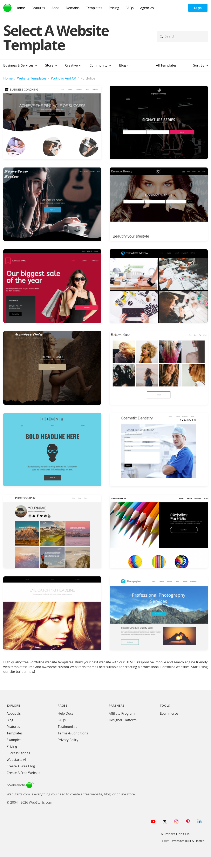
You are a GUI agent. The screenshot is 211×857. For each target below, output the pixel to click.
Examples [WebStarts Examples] (14, 740)
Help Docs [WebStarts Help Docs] (65, 713)
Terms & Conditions (73, 733)
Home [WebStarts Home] (20, 8)
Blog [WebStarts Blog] (10, 720)
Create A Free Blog (21, 766)
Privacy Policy (68, 740)
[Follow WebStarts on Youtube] (153, 821)
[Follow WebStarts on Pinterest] (188, 821)
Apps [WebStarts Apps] (55, 8)
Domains (72, 8)
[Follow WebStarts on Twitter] (165, 821)
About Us (14, 713)
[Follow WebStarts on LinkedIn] (199, 821)
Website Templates (31, 78)
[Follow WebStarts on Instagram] (176, 821)
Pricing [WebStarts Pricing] (114, 8)
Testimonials (67, 726)
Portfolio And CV (63, 78)
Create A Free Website (23, 772)
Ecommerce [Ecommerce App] (169, 713)
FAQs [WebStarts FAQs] (130, 8)
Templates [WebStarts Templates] (94, 8)
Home (8, 78)
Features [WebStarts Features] (38, 8)
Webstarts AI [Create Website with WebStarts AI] (16, 759)
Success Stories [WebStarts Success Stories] (18, 753)
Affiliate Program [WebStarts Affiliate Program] (122, 713)
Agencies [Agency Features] (147, 8)
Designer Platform (123, 720)
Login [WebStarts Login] (198, 8)
